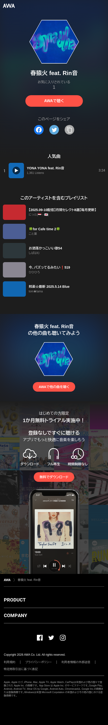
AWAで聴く (54, 101)
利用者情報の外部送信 (76, 662)
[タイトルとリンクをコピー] (69, 130)
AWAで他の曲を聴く (54, 387)
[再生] (16, 170)
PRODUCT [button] (15, 600)
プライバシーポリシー (38, 662)
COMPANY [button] (15, 615)
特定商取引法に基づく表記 (21, 669)
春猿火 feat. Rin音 (29, 580)
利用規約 (9, 662)
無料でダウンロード (54, 477)
